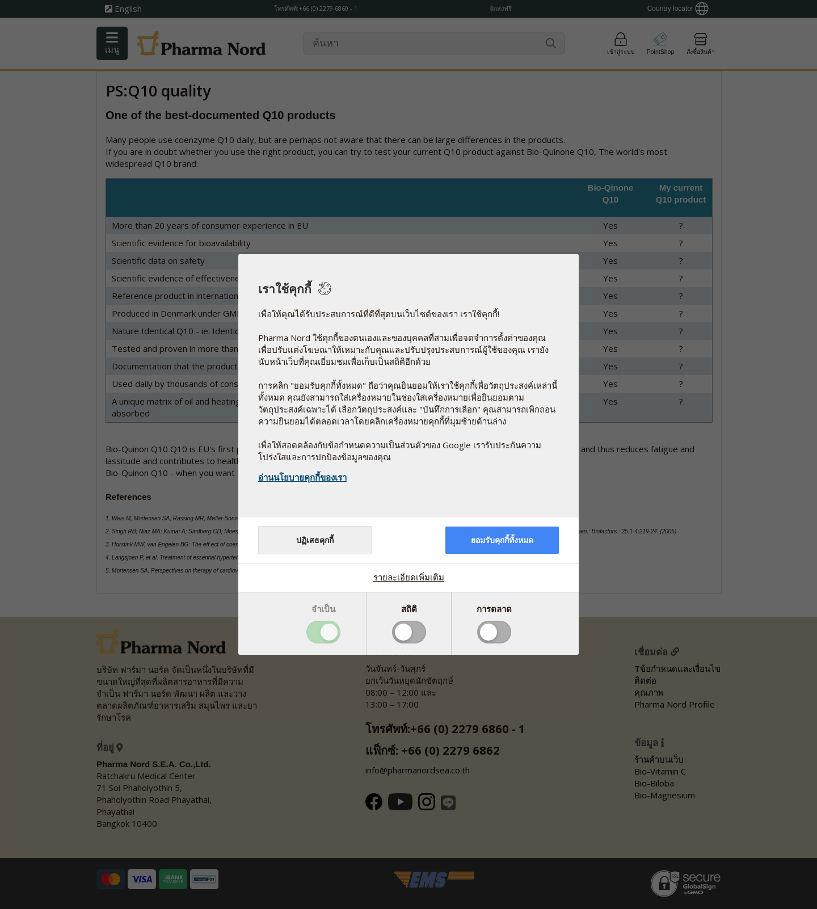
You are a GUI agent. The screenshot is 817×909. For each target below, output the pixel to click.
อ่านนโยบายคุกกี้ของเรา (302, 477)
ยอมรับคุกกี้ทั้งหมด (502, 540)
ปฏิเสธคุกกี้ (315, 540)
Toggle (323, 632)
